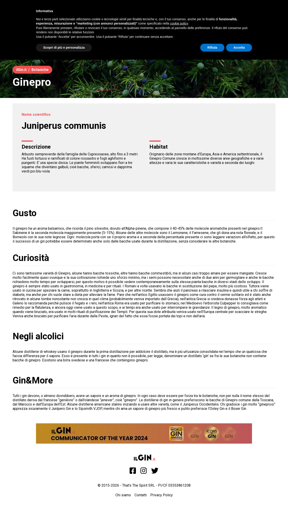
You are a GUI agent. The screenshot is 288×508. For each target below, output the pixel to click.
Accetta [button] (239, 47)
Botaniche (40, 70)
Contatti (141, 495)
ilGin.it (21, 70)
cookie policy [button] (179, 23)
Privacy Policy (161, 495)
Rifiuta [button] (212, 47)
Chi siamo (123, 495)
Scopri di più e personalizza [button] (64, 47)
